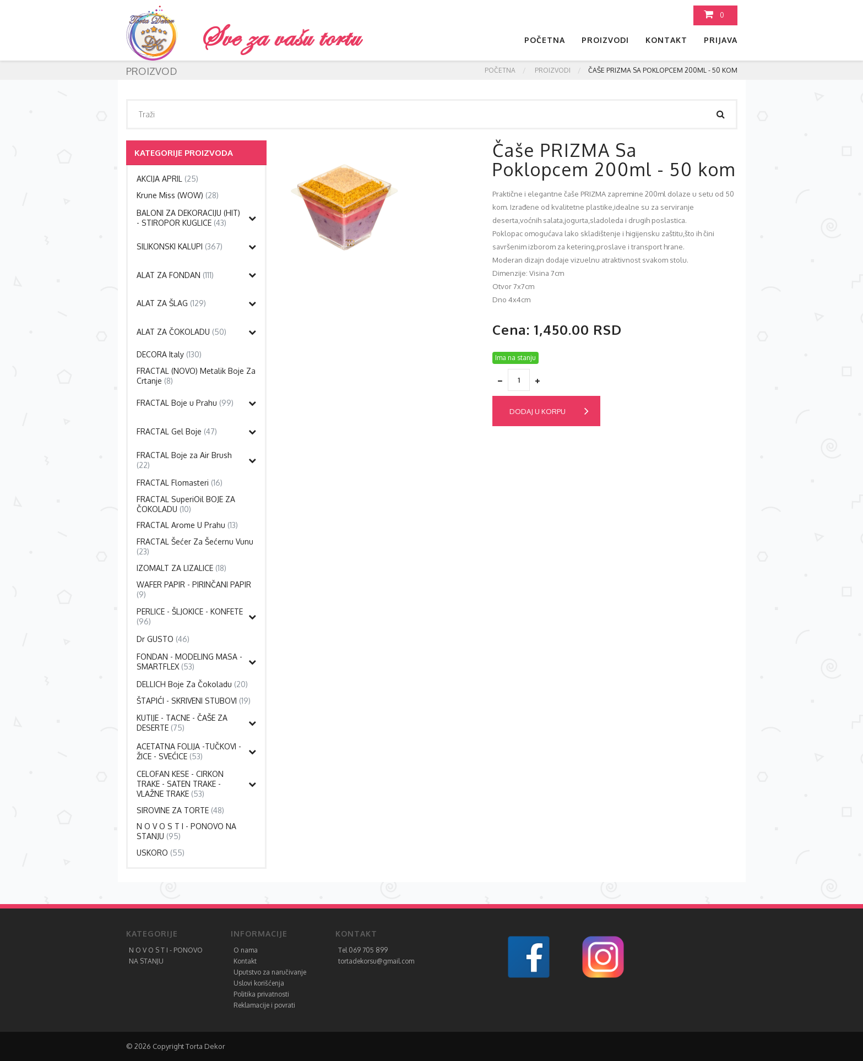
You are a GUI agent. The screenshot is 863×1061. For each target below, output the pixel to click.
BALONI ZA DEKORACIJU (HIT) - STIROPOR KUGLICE (188, 217)
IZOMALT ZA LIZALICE (181, 568)
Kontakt (666, 40)
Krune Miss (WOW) (178, 195)
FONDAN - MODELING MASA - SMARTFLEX (189, 661)
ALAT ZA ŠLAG (171, 303)
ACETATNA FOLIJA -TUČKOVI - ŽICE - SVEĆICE (189, 751)
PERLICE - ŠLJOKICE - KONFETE (190, 616)
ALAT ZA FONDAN (175, 275)
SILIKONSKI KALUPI (179, 246)
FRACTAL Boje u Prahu (185, 402)
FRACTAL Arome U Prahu (187, 525)
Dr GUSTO (163, 639)
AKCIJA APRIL (167, 178)
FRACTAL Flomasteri (179, 482)
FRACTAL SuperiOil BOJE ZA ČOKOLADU (186, 504)
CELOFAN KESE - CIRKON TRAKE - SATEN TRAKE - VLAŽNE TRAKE (180, 783)
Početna (544, 40)
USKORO (160, 852)
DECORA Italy (169, 354)
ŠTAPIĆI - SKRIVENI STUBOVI (194, 700)
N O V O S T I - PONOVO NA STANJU (186, 831)
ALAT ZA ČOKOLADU (181, 331)
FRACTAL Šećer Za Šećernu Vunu (195, 546)
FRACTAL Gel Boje (177, 431)
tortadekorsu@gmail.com (376, 961)
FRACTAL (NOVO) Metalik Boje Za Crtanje (196, 375)
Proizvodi (605, 40)
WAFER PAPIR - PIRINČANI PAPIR (194, 589)
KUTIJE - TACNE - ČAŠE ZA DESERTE (182, 722)
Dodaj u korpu (549, 411)
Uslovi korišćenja (259, 983)
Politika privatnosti (261, 994)
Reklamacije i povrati (264, 1005)
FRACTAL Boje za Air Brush (184, 460)
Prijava (720, 40)
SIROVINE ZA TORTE (180, 810)
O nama (246, 950)
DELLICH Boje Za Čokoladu (192, 684)
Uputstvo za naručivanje (270, 972)
